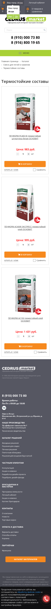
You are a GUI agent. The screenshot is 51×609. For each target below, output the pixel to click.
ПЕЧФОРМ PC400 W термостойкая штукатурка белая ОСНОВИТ (25, 137)
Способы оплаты (9, 535)
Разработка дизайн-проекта (14, 474)
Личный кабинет (37, 2)
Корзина (5, 538)
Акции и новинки (9, 471)
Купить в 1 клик (11, 170)
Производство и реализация (14, 427)
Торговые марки (9, 520)
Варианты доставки (10, 532)
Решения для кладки (10, 446)
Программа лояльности (12, 491)
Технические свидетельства (13, 431)
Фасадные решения (10, 443)
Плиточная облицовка (11, 452)
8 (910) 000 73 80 (25, 37)
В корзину (25, 164)
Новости (5, 516)
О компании (7, 513)
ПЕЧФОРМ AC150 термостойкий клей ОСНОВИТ (25, 319)
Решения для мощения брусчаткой (17, 456)
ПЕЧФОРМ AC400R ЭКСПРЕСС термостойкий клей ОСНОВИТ (25, 228)
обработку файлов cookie (29, 592)
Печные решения (9, 449)
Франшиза (6, 550)
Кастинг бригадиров (10, 501)
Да (16, 17)
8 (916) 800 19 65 (25, 42)
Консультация (8, 468)
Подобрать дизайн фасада (13, 477)
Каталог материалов (25, 559)
